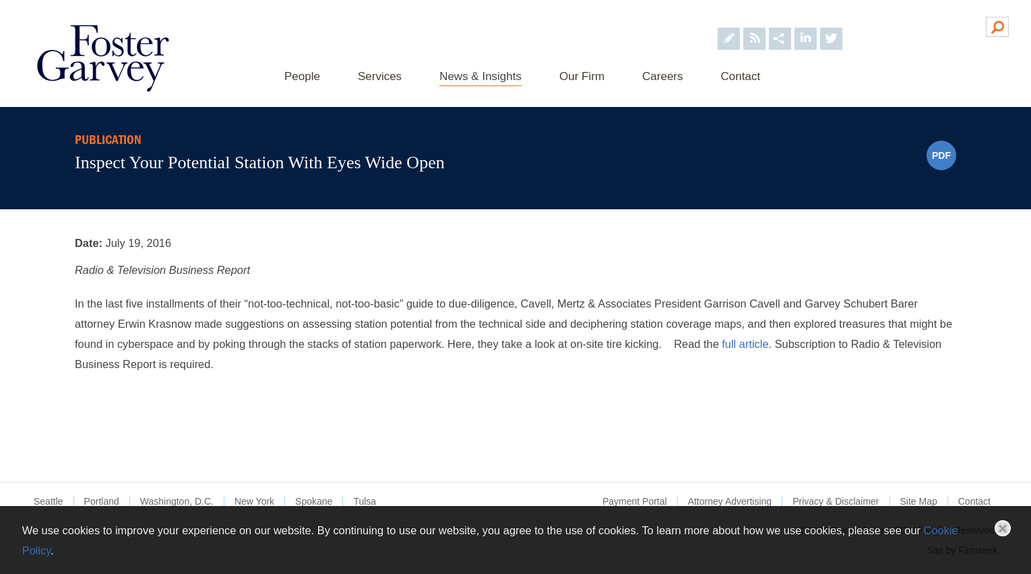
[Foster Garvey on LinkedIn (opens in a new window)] (805, 26)
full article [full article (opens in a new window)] (745, 344)
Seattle (48, 501)
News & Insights (480, 76)
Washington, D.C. (177, 501)
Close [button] (1003, 528)
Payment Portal (634, 501)
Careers (662, 76)
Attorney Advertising (730, 501)
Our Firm (581, 76)
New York (254, 501)
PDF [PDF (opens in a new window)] (941, 155)
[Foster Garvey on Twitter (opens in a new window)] (831, 26)
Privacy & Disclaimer (835, 501)
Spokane (313, 501)
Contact (741, 76)
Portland (101, 501)
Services (380, 76)
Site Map (918, 501)
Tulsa (364, 501)
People (302, 76)
